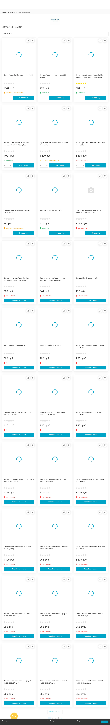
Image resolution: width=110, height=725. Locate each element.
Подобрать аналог (19, 300)
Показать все (55, 712)
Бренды (12, 12)
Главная (4, 12)
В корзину (23, 98)
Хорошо (104, 722)
